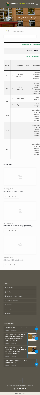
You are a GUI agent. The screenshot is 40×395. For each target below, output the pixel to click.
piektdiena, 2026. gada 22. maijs (13, 260)
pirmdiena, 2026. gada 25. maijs (13, 191)
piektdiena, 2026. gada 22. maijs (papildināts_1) (18, 225)
